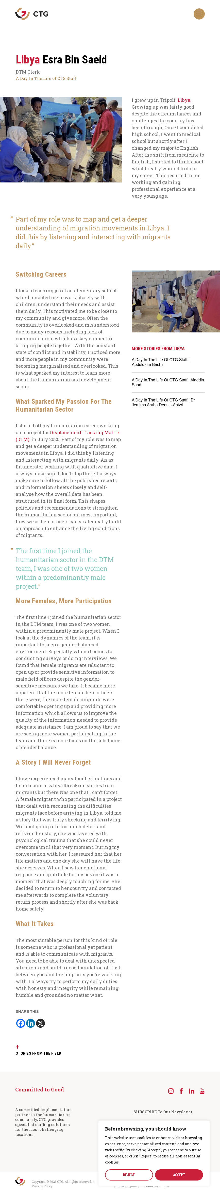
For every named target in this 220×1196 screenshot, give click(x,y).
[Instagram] (171, 1091)
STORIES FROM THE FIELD (38, 1053)
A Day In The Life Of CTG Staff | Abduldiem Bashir (161, 362)
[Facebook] (20, 1023)
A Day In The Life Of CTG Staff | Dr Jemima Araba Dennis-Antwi (163, 402)
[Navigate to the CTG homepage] (31, 14)
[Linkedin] (30, 1023)
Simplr (164, 1186)
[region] (154, 1153)
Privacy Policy (42, 1186)
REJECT (129, 1175)
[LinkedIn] (191, 1091)
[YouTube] (202, 1091)
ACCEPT (179, 1175)
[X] (40, 1023)
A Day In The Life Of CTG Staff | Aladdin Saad (168, 382)
